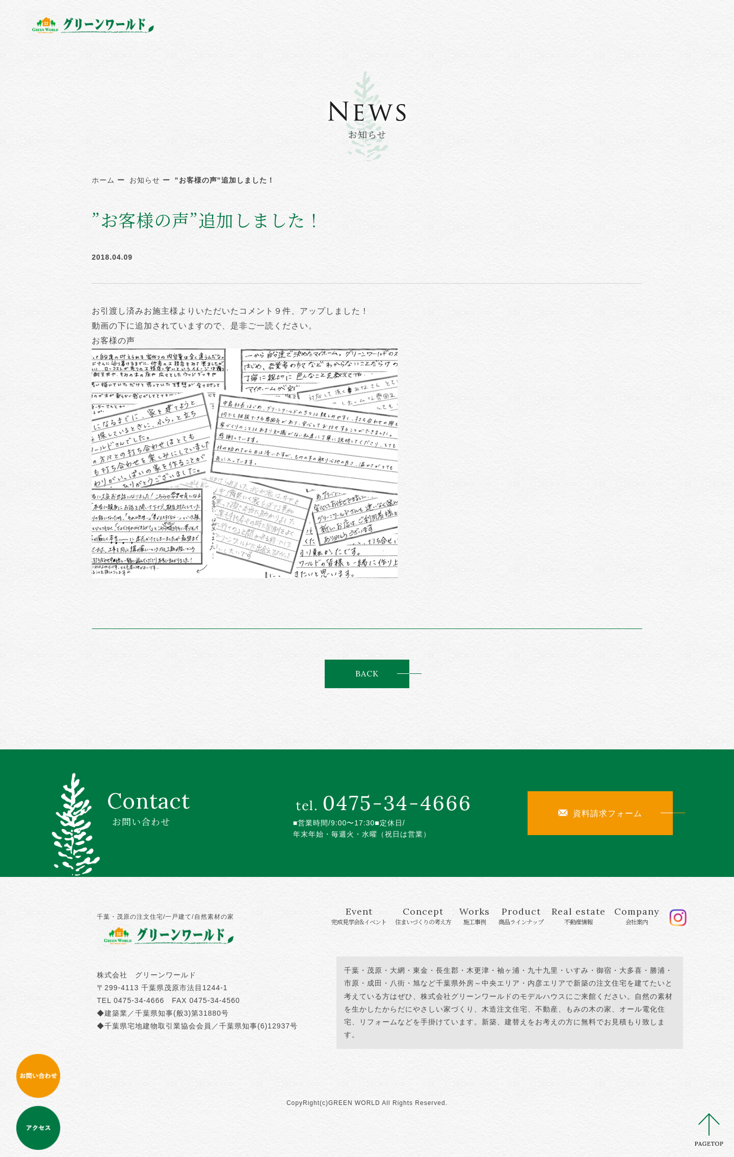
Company (612, 24)
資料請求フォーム (600, 813)
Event (280, 24)
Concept (358, 24)
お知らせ (144, 180)
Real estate (546, 24)
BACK (367, 673)
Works (420, 24)
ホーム (103, 180)
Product (478, 24)
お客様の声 (113, 340)
